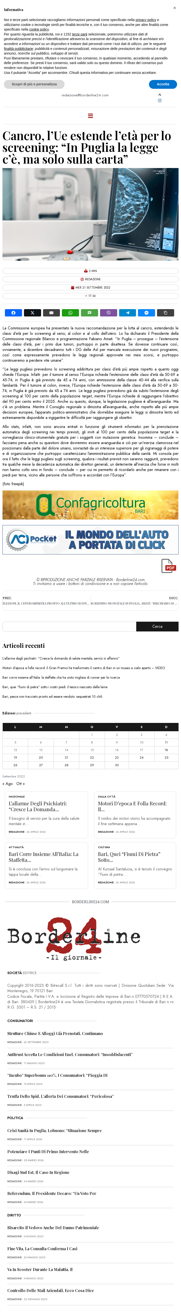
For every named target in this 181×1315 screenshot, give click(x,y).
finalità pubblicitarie (18, 49)
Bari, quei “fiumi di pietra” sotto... (129, 857)
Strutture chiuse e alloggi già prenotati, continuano (55, 1033)
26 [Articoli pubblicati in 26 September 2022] (15, 765)
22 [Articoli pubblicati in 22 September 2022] (92, 757)
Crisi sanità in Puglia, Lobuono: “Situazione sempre (54, 1130)
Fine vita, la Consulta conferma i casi (42, 1248)
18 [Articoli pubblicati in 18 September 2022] (166, 750)
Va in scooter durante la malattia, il (40, 1269)
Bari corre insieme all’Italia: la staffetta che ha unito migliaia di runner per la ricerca (61, 677)
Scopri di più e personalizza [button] (34, 84)
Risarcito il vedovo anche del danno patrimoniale (53, 1227)
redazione (16, 832)
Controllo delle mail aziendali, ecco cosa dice (50, 1290)
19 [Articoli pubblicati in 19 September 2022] (15, 757)
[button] (175, 8)
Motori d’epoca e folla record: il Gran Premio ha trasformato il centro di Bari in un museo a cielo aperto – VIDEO (83, 667)
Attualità (16, 847)
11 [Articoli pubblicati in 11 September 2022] (166, 742)
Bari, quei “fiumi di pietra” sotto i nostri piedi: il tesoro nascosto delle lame (54, 687)
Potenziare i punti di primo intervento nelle (48, 1151)
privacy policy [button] (146, 20)
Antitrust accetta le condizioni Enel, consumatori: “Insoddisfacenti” (70, 1054)
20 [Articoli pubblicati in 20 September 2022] (41, 757)
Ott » (20, 784)
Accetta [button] (163, 84)
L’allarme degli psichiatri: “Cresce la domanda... (38, 806)
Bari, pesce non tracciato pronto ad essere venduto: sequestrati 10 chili (52, 696)
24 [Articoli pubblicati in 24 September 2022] (142, 757)
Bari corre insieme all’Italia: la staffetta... (44, 857)
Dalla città (106, 796)
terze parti (79, 34)
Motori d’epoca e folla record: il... (132, 806)
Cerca (157, 626)
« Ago (7, 784)
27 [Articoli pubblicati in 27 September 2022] (41, 765)
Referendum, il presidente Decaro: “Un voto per (51, 1193)
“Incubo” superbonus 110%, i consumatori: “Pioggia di (57, 1075)
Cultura (104, 847)
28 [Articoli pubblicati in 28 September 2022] (66, 765)
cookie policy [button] (39, 29)
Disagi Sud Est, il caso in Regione (38, 1172)
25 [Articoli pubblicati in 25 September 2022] (166, 757)
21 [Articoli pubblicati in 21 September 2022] (66, 757)
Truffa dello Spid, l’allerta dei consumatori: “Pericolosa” (60, 1096)
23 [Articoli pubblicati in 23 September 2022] (117, 757)
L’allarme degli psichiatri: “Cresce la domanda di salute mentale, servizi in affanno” (61, 658)
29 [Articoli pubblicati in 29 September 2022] (92, 765)
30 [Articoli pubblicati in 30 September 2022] (117, 765)
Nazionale (17, 796)
